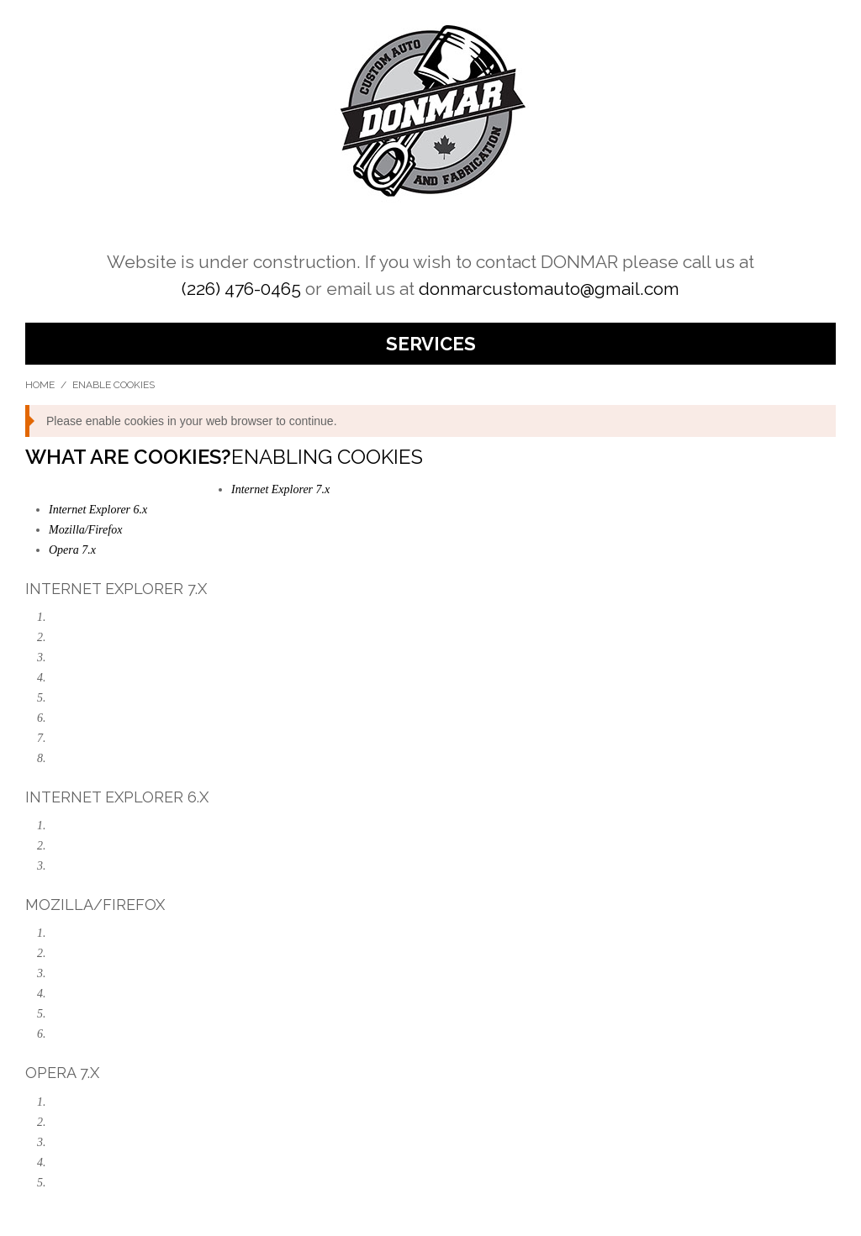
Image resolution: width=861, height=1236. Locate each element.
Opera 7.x (72, 550)
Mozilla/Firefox (85, 529)
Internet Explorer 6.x (98, 509)
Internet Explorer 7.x (280, 489)
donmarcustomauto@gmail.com (549, 288)
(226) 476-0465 (241, 288)
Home (40, 385)
